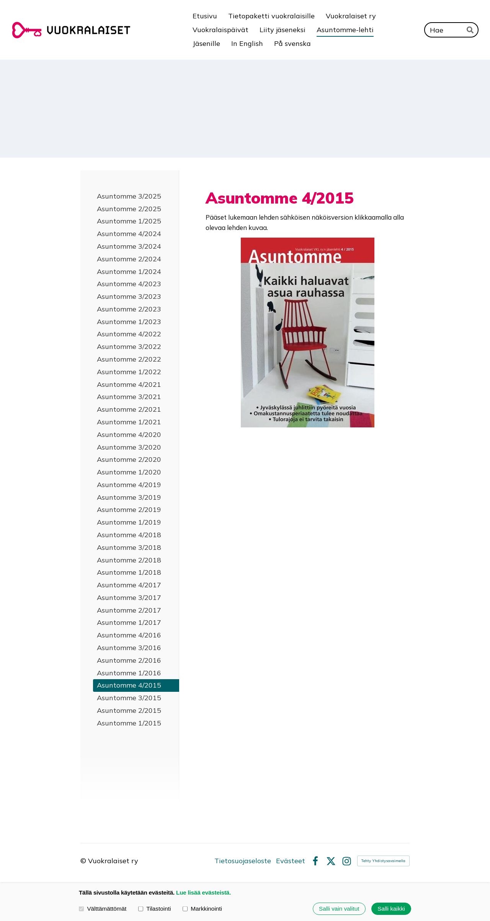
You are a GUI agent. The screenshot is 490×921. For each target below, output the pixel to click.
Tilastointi (154, 908)
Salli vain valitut (339, 908)
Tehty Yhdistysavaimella (383, 860)
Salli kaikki (391, 908)
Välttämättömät (102, 908)
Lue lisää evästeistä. (203, 892)
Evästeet (290, 860)
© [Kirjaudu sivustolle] (84, 860)
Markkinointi (202, 908)
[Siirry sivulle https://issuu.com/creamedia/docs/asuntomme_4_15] (307, 332)
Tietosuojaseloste (242, 860)
